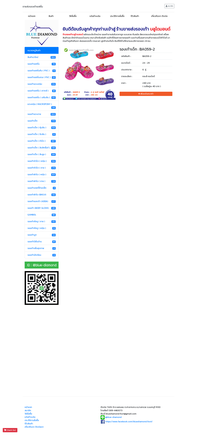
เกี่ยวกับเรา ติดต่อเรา (34, 426)
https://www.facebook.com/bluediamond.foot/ (129, 421)
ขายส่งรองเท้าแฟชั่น (33, 6)
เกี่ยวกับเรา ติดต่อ (159, 16)
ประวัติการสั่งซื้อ (117, 16)
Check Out (10, 430)
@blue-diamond (113, 417)
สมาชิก (169, 6)
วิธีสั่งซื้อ (72, 16)
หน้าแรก (31, 16)
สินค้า (51, 16)
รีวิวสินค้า (135, 16)
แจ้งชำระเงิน (95, 16)
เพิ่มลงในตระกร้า (145, 93)
